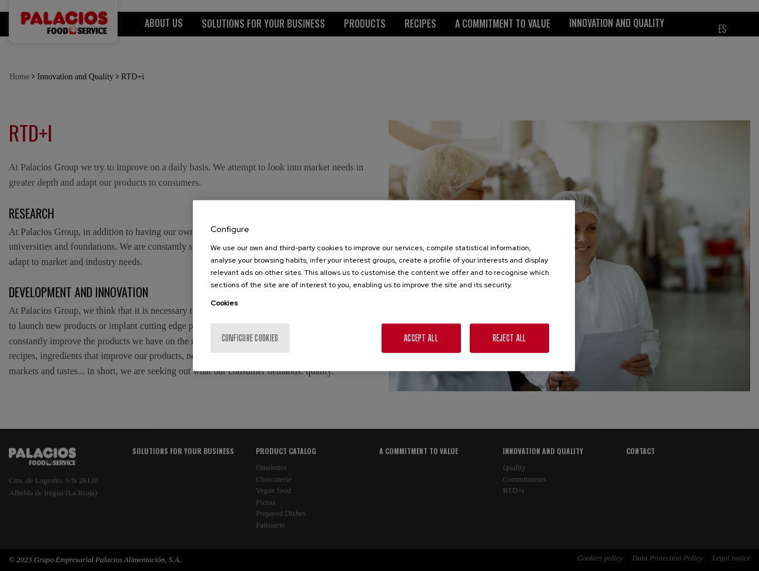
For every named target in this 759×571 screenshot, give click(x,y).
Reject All (509, 337)
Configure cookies (250, 337)
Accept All (421, 337)
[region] (384, 285)
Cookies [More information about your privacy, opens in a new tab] (224, 302)
